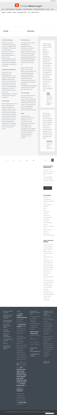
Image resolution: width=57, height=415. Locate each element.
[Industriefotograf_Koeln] (28, 5)
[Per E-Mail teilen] (33, 160)
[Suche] (48, 160)
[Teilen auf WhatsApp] (20, 160)
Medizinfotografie (47, 222)
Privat (44, 228)
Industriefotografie (47, 217)
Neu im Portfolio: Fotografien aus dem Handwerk (7, 326)
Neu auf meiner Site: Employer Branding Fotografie (7, 347)
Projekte (45, 231)
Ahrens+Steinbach (47, 204)
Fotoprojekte (46, 215)
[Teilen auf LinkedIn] (26, 160)
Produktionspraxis (47, 230)
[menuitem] (3, 9)
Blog (44, 210)
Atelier (45, 208)
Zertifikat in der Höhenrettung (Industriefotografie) (7, 335)
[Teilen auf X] (13, 160)
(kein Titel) (5, 343)
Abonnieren (47, 188)
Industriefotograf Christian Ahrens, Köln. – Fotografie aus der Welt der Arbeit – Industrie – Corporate (23, 411)
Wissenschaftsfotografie (49, 235)
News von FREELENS (46, 362)
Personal (45, 224)
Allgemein (45, 206)
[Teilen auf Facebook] (6, 160)
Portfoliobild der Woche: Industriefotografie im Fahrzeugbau (7, 316)
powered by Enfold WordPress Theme (44, 411)
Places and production (48, 226)
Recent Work (46, 233)
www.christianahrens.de (35, 351)
